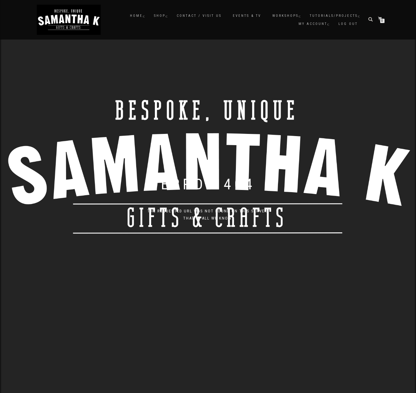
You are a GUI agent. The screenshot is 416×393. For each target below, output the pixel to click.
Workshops (285, 16)
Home (136, 16)
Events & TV (247, 16)
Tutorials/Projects (334, 16)
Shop (159, 16)
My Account (313, 24)
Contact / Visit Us (199, 16)
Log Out (348, 24)
